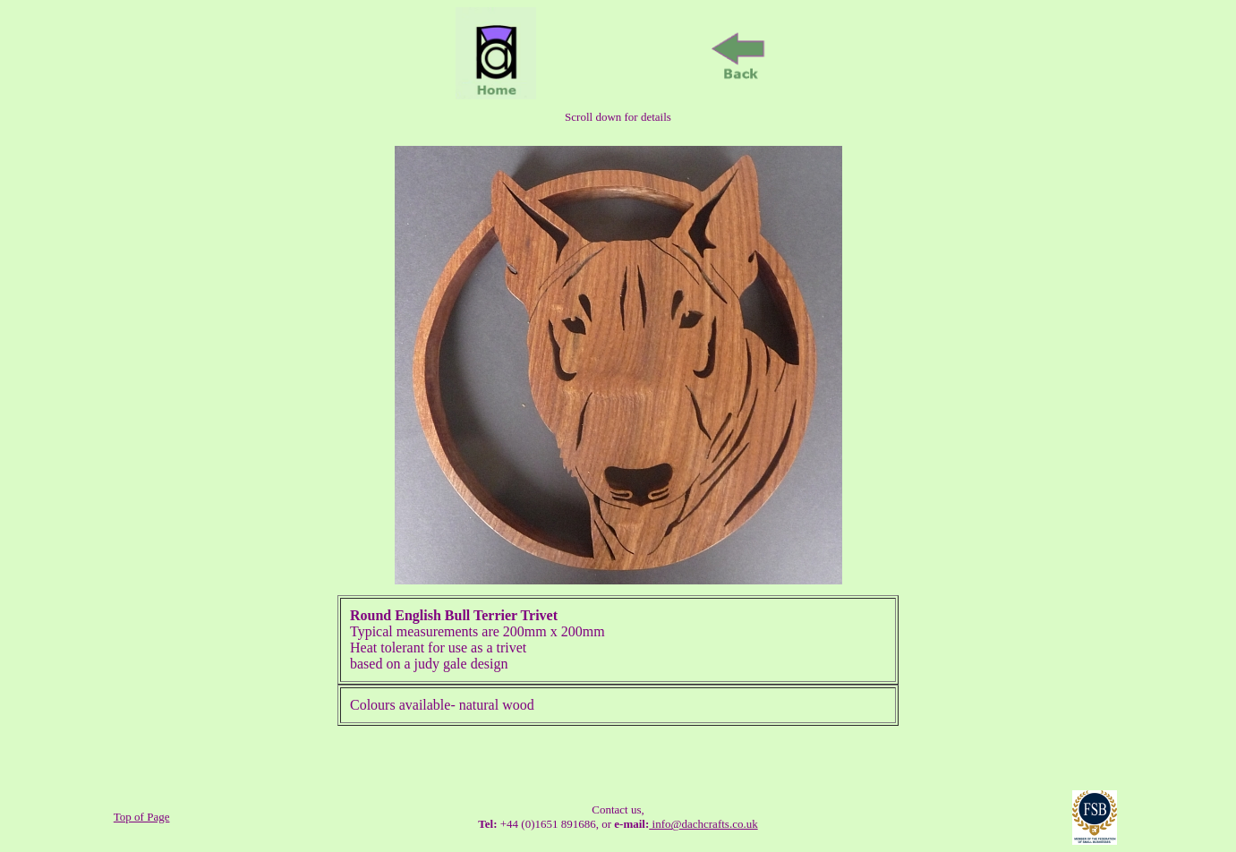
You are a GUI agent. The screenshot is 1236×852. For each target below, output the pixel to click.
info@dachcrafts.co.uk (703, 824)
